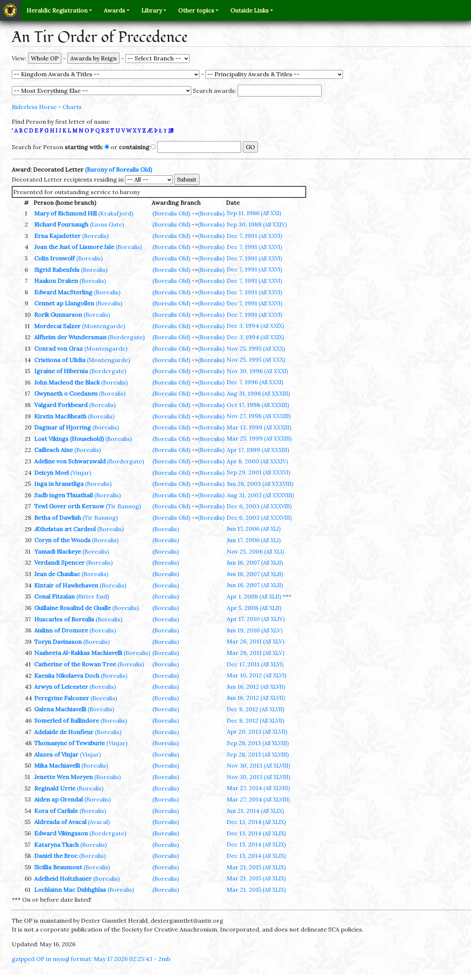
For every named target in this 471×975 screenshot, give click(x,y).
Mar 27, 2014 (258, 788)
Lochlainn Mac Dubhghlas (70, 889)
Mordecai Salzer (57, 326)
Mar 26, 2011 (255, 641)
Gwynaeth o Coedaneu (66, 393)
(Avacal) (99, 821)
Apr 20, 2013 (257, 731)
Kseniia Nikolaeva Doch (66, 675)
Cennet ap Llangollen (64, 303)
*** (287, 596)
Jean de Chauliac (57, 574)
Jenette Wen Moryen (63, 777)
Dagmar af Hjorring (62, 427)
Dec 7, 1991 (254, 235)
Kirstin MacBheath (60, 416)
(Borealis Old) (171, 213)
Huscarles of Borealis (64, 619)
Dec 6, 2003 (259, 506)
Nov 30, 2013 (258, 765)
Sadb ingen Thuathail (63, 495)
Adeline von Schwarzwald (70, 461)
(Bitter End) (92, 596)
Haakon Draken (56, 280)
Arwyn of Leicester (61, 686)
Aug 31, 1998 (258, 393)
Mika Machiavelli (57, 765)
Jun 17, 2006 (254, 528)
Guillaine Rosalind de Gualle (72, 607)
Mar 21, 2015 (256, 867)
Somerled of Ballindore (66, 720)
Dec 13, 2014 (256, 821)
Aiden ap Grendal (58, 799)
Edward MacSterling (63, 292)
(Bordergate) (126, 337)
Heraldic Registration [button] (57, 10)
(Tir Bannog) (123, 506)
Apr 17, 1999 (258, 449)
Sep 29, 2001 (258, 472)
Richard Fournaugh (61, 224)
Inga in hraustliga (59, 483)
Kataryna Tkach (56, 844)
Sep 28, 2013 (258, 743)
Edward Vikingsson (61, 833)
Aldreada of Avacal (60, 821)
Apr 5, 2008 (254, 607)
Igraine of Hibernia (61, 371)
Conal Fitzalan (54, 596)
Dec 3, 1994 (255, 325)
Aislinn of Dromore (61, 630)
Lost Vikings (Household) (69, 438)
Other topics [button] (196, 10)
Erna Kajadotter (57, 235)
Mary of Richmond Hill (65, 213)
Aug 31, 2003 (260, 495)
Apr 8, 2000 (257, 461)
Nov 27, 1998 (259, 416)
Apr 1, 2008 (254, 596)
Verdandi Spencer (59, 562)
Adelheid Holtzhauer (63, 878)
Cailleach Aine (53, 449)
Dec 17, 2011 (255, 664)
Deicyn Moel (51, 472)
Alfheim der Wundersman (70, 337)
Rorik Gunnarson (58, 314)
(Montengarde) (103, 326)
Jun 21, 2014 (255, 810)
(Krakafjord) (115, 213)
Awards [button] (114, 10)
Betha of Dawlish (57, 517)
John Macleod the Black (67, 382)
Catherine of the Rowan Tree (75, 664)
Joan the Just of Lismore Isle (74, 246)
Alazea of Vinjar (56, 754)
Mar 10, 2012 (256, 675)
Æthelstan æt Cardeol (65, 529)
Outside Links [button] (249, 10)
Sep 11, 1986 (254, 213)
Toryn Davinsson (58, 641)
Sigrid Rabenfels (56, 269)
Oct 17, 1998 (258, 404)
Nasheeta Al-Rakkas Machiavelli (78, 652)
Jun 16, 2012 (256, 686)
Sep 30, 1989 (257, 224)
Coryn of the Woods (62, 540)
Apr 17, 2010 (256, 618)
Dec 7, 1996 (255, 382)
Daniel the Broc (56, 855)
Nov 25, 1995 (256, 348)
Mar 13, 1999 (259, 427)
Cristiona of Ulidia (59, 360)
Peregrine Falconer (61, 698)
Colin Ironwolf (54, 258)
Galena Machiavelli (60, 709)
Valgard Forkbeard (61, 404)
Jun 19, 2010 (255, 630)
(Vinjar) (80, 472)
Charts (72, 107)
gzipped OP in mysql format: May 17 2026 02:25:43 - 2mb (91, 958)
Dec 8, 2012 (255, 709)
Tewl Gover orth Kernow (69, 506)
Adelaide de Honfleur (63, 732)
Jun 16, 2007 (255, 562)
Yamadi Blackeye (57, 551)
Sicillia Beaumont (58, 867)
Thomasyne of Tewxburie (69, 743)
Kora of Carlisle (56, 810)
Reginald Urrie (54, 788)
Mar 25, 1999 (259, 438)
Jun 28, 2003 (260, 483)
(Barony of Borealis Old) (118, 169)
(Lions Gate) (107, 224)
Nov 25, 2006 (255, 551)
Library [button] (151, 10)
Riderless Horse (34, 107)
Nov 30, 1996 (257, 371)
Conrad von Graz (58, 348)
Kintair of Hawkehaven (66, 585)
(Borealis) (211, 213)
